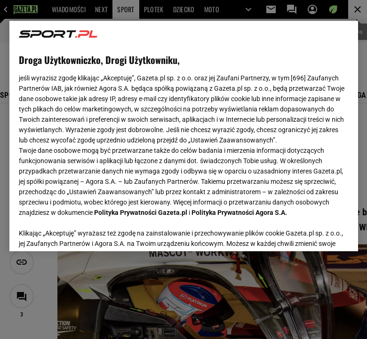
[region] (183, 136)
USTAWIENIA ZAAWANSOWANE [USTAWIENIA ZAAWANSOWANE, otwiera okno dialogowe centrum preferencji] (80, 232)
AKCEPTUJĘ (316, 233)
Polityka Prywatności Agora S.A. (239, 212)
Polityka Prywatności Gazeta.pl (140, 212)
